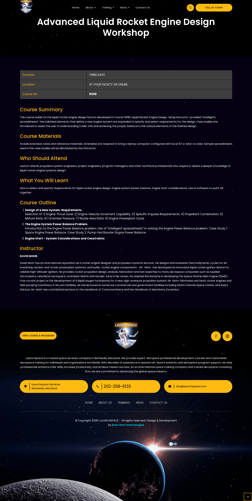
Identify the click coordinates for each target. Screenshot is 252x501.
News (123, 7)
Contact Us (143, 7)
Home (75, 7)
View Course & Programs (38, 335)
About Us (105, 403)
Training (107, 7)
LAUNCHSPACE (109, 420)
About (90, 7)
